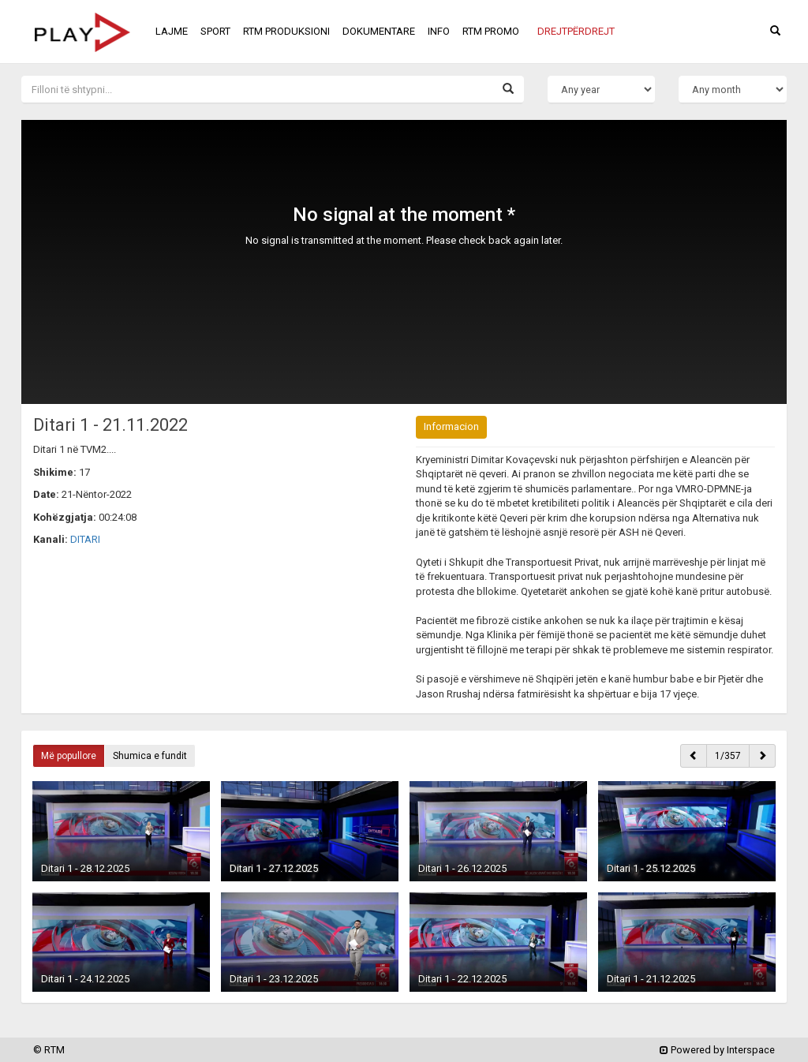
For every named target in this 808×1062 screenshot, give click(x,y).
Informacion (451, 426)
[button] (576, 31)
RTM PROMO (490, 31)
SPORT (215, 31)
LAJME (171, 31)
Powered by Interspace (717, 1050)
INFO (439, 31)
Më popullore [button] (68, 755)
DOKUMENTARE (378, 31)
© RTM (49, 1050)
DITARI (85, 539)
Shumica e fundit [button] (150, 755)
